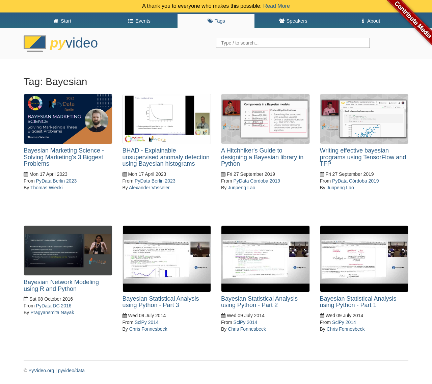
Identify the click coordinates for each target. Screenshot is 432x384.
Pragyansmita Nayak (52, 312)
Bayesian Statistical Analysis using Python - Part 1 (358, 302)
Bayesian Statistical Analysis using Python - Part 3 (161, 302)
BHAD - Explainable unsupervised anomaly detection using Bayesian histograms (166, 157)
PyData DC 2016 (54, 305)
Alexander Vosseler (149, 187)
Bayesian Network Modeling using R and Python (61, 285)
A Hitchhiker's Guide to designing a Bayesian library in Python (262, 157)
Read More (276, 6)
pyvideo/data (71, 370)
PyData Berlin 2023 (56, 181)
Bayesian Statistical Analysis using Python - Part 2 (259, 302)
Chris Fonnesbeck (148, 329)
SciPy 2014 (147, 322)
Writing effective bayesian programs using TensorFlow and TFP (363, 157)
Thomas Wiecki (46, 187)
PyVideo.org (41, 370)
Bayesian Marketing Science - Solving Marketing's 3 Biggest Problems (64, 157)
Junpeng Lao (241, 187)
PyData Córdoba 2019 (257, 181)
